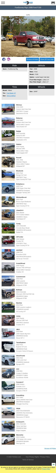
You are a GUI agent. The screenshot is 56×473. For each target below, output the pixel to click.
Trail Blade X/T (11, 93)
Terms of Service (28, 460)
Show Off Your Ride (47, 59)
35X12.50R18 (11, 96)
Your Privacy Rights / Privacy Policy (38, 457)
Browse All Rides (32, 59)
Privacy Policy (46, 469)
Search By (53, 4)
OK (54, 464)
